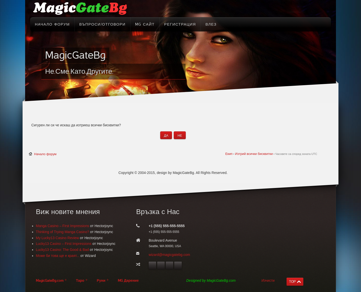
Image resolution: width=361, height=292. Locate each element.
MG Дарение (128, 280)
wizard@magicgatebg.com (169, 255)
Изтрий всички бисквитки (254, 154)
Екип (229, 154)
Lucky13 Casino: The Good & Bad (62, 250)
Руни (101, 280)
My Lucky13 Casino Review (57, 238)
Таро (80, 280)
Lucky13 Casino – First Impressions (64, 244)
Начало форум (45, 154)
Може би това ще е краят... (57, 256)
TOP (292, 281)
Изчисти (268, 280)
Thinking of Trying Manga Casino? (62, 232)
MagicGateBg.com (49, 280)
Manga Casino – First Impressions (62, 226)
